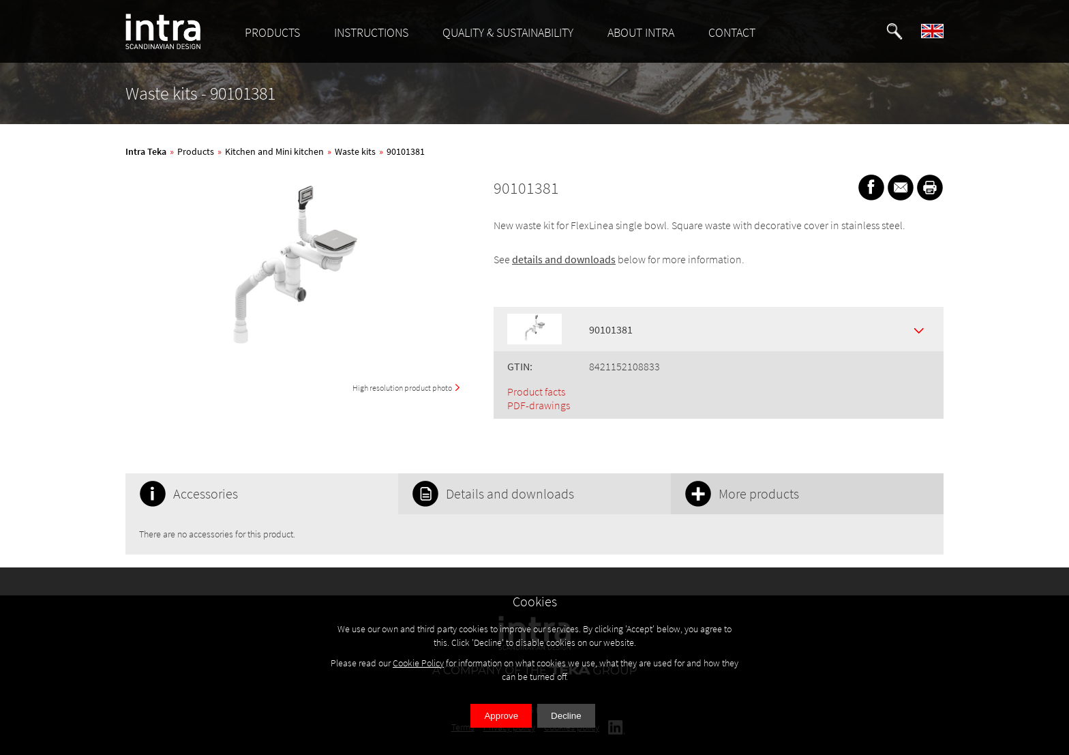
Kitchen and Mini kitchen (274, 151)
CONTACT (731, 32)
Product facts (536, 391)
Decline (566, 716)
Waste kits (355, 151)
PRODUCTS (272, 32)
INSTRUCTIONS (371, 32)
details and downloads (564, 259)
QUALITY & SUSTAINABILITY (507, 32)
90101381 (406, 151)
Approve (501, 716)
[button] (894, 31)
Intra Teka (145, 151)
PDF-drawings (538, 405)
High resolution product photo (402, 388)
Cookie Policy (418, 663)
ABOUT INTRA (640, 32)
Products (195, 151)
